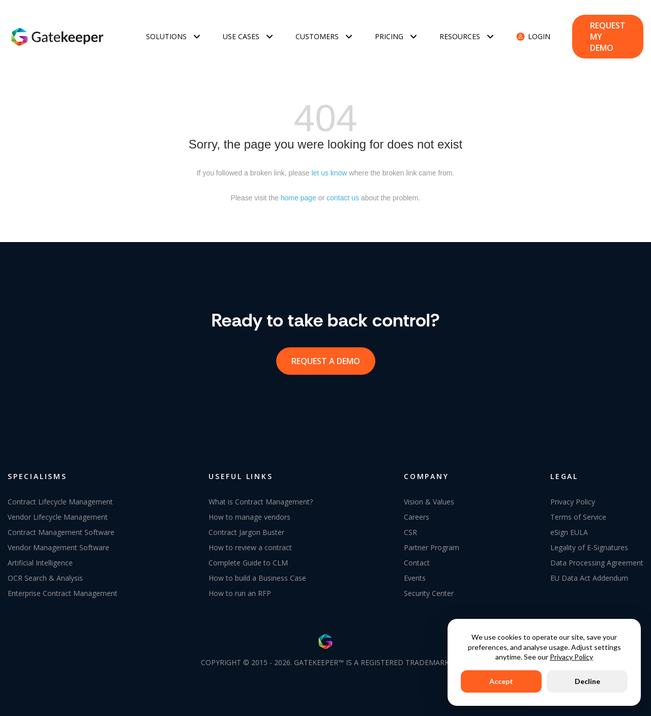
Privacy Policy (571, 656)
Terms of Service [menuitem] (578, 513)
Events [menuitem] (415, 574)
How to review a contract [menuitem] (250, 544)
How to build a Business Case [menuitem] (257, 574)
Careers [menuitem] (416, 513)
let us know (329, 169)
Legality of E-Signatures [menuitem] (589, 544)
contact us (343, 194)
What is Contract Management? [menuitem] (261, 498)
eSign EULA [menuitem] (569, 528)
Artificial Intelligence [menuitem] (40, 559)
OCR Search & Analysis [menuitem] (45, 574)
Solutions (166, 35)
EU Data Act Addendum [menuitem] (589, 574)
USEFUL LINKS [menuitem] (241, 473)
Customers (317, 35)
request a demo (325, 357)
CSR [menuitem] (410, 528)
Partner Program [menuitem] (431, 544)
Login (539, 35)
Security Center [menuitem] (429, 589)
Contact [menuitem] (417, 559)
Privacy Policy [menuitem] (572, 498)
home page (298, 194)
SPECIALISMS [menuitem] (37, 473)
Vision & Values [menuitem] (429, 498)
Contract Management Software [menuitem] (61, 528)
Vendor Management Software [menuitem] (58, 544)
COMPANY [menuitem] (426, 473)
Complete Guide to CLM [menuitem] (248, 559)
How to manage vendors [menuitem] (249, 513)
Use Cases (241, 35)
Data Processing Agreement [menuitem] (596, 559)
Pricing (389, 35)
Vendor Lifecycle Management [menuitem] (58, 513)
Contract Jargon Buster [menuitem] (246, 528)
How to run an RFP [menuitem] (240, 589)
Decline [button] (587, 681)
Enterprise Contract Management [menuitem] (62, 589)
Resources (459, 35)
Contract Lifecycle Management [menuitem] (60, 498)
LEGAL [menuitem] (564, 473)
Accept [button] (501, 681)
